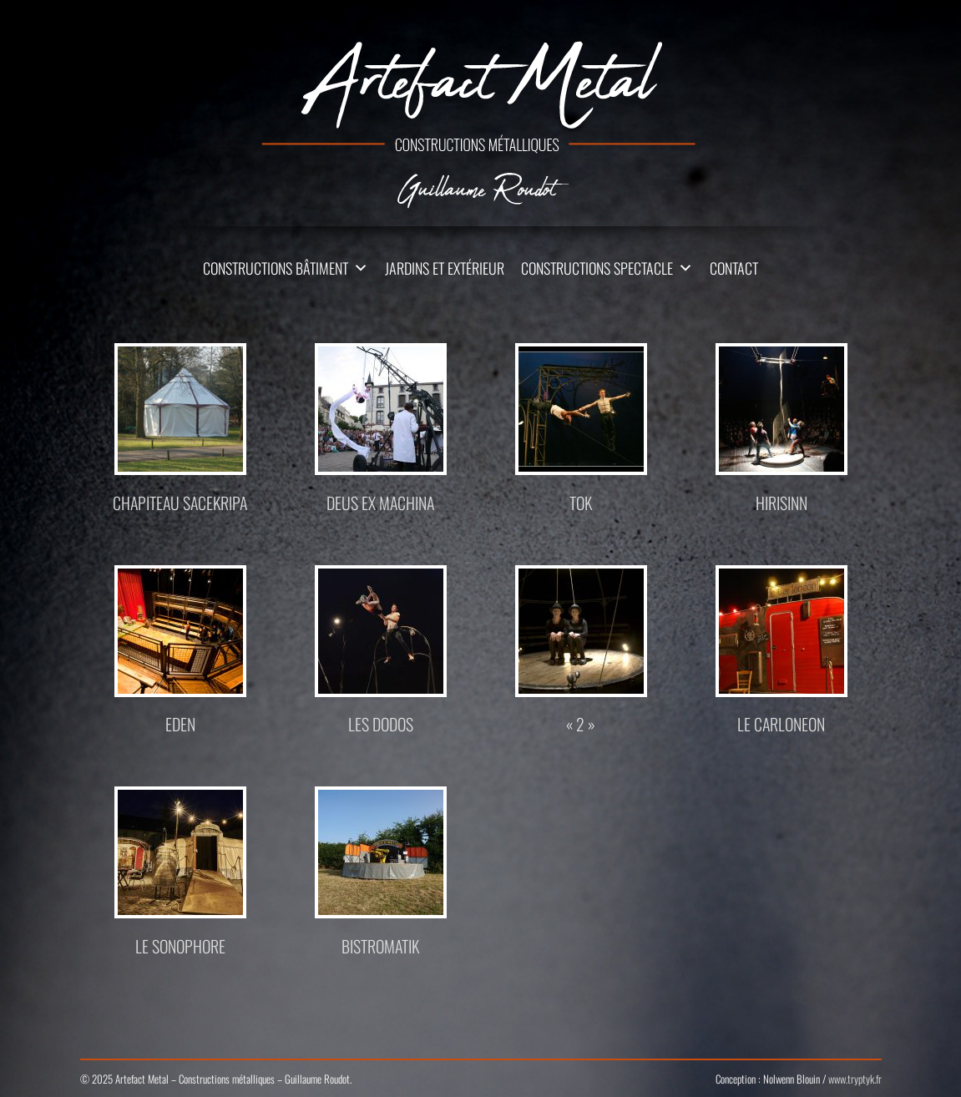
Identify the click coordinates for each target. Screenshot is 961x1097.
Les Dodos (380, 723)
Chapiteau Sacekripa (180, 502)
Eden (180, 723)
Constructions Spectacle (597, 268)
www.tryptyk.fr (855, 1078)
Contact (734, 268)
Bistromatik (380, 945)
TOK (580, 502)
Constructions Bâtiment (275, 268)
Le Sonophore (180, 945)
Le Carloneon (781, 723)
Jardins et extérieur (444, 268)
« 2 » (580, 723)
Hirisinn (781, 502)
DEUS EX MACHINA (380, 502)
